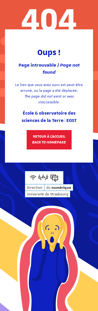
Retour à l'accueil (49, 139)
